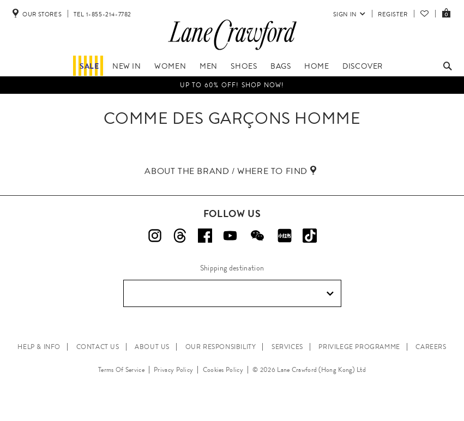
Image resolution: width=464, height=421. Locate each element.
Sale (89, 66)
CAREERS (430, 347)
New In (126, 66)
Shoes (244, 66)
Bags (280, 66)
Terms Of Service (121, 370)
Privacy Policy (173, 370)
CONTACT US (97, 347)
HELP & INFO (39, 347)
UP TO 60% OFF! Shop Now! (232, 85)
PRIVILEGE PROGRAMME (359, 347)
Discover (362, 66)
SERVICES (287, 347)
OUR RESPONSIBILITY (220, 347)
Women (170, 66)
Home (316, 66)
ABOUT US (152, 347)
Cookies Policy (223, 370)
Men (209, 66)
